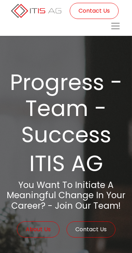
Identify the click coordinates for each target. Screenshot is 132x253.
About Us (38, 229)
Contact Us (94, 11)
